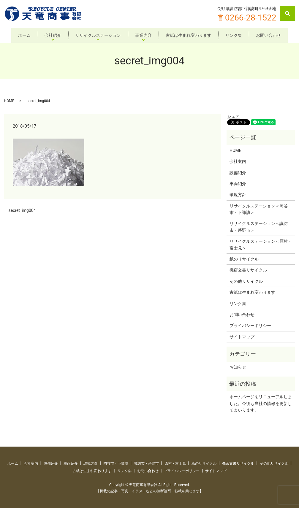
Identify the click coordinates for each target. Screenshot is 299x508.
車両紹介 (238, 183)
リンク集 (235, 35)
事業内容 (143, 35)
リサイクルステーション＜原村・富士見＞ (261, 244)
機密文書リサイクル (248, 270)
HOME (9, 101)
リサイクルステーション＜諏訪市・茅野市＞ (259, 226)
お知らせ (238, 367)
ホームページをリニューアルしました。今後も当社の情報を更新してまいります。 (261, 403)
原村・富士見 (175, 463)
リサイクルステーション (97, 35)
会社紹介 (51, 35)
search (291, 13)
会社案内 (238, 161)
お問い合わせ (271, 35)
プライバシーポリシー (250, 325)
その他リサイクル (246, 281)
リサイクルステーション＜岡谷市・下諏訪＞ (259, 209)
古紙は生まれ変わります (189, 35)
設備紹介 (238, 172)
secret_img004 (22, 210)
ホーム (21, 35)
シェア (233, 116)
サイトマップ (242, 336)
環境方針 (238, 194)
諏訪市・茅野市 (146, 463)
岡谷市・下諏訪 (115, 463)
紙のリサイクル (244, 259)
